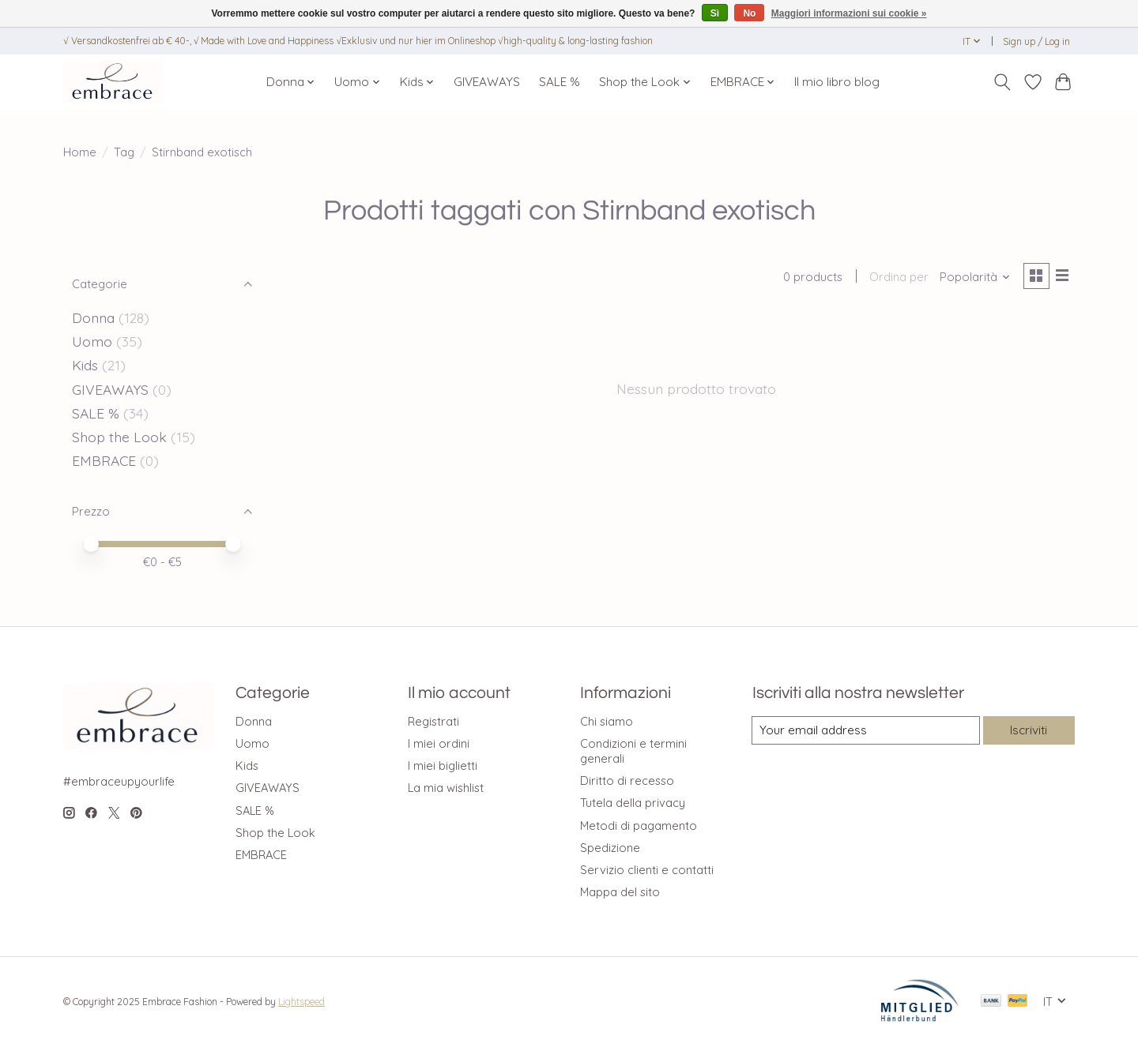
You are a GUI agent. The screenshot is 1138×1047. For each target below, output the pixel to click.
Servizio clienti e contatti (647, 869)
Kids (85, 364)
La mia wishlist (446, 787)
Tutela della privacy (632, 802)
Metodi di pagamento (638, 825)
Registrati (433, 721)
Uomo (92, 341)
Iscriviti (1027, 729)
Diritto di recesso (627, 780)
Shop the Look (119, 436)
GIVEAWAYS (487, 81)
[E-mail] (864, 730)
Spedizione (610, 847)
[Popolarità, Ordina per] (972, 278)
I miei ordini (438, 743)
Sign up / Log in (1036, 41)
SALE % (559, 81)
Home (79, 151)
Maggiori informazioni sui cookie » (849, 13)
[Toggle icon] (1002, 82)
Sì (714, 13)
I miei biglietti (442, 765)
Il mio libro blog (837, 81)
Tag (124, 151)
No (749, 13)
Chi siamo (606, 721)
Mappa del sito (620, 891)
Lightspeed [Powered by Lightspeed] (301, 1002)
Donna (93, 317)
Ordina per (895, 278)
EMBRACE (104, 460)
